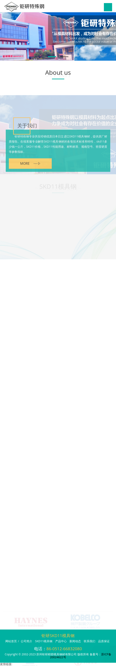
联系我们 (89, 641)
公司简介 (26, 641)
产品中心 (61, 641)
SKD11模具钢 (43, 641)
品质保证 (104, 641)
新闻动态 (75, 641)
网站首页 (11, 641)
